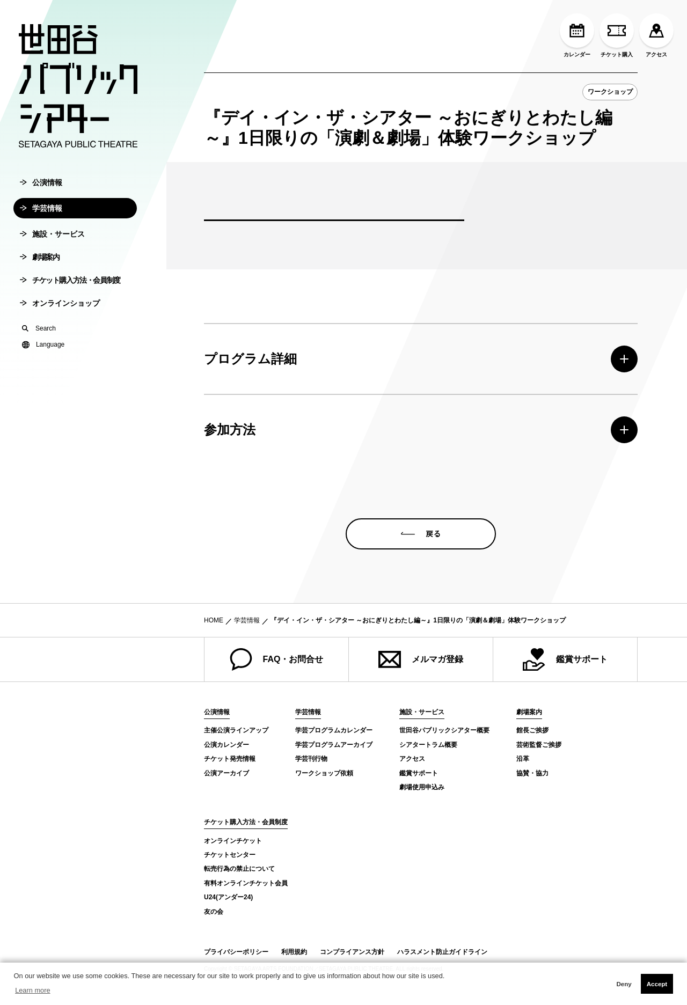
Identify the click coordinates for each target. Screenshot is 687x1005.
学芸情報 (41, 213)
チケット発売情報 (229, 758)
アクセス (656, 35)
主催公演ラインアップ (236, 730)
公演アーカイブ (226, 773)
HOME (213, 620)
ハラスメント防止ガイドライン (442, 952)
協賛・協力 (532, 773)
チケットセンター (229, 855)
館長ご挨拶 (532, 730)
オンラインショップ (60, 308)
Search (39, 333)
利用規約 (294, 952)
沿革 (522, 758)
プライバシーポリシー (236, 952)
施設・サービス (52, 238)
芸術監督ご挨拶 (538, 745)
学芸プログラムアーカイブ (333, 745)
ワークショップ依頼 (324, 773)
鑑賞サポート (565, 659)
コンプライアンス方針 (352, 952)
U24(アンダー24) (228, 897)
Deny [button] (623, 984)
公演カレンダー (226, 745)
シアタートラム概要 (428, 745)
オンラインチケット (233, 841)
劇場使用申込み (421, 787)
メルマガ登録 (420, 659)
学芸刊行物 (311, 758)
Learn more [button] (32, 990)
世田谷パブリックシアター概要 (444, 730)
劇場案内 (39, 262)
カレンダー (577, 35)
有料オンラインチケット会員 (246, 883)
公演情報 (41, 187)
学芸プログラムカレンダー (333, 730)
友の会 (213, 911)
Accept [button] (657, 984)
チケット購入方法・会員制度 (70, 285)
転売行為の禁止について (239, 868)
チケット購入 (617, 35)
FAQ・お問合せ (277, 659)
